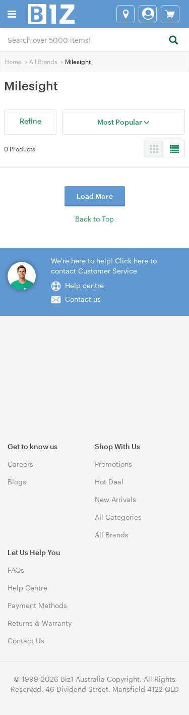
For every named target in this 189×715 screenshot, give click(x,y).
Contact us (83, 299)
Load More (95, 196)
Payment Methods (37, 605)
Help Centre (27, 587)
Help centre (84, 285)
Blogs (17, 481)
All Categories (118, 517)
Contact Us (26, 640)
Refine (30, 121)
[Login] (148, 14)
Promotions (113, 464)
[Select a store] (125, 14)
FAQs (16, 570)
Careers (20, 464)
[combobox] (94, 39)
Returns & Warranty (40, 623)
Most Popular (123, 122)
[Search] (173, 40)
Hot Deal (109, 481)
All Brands (43, 61)
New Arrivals (115, 499)
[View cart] (170, 14)
